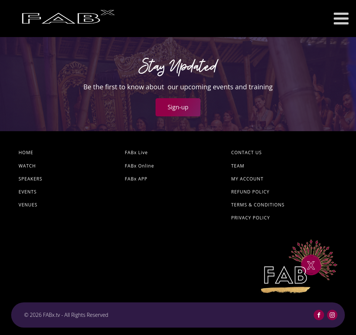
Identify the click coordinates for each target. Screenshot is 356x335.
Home (26, 152)
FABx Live (136, 152)
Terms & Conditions (258, 205)
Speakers (30, 179)
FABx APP (136, 179)
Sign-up (177, 107)
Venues (28, 205)
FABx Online (139, 166)
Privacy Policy (250, 218)
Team (238, 166)
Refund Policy (250, 192)
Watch (27, 166)
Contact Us (246, 152)
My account (247, 179)
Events (28, 192)
